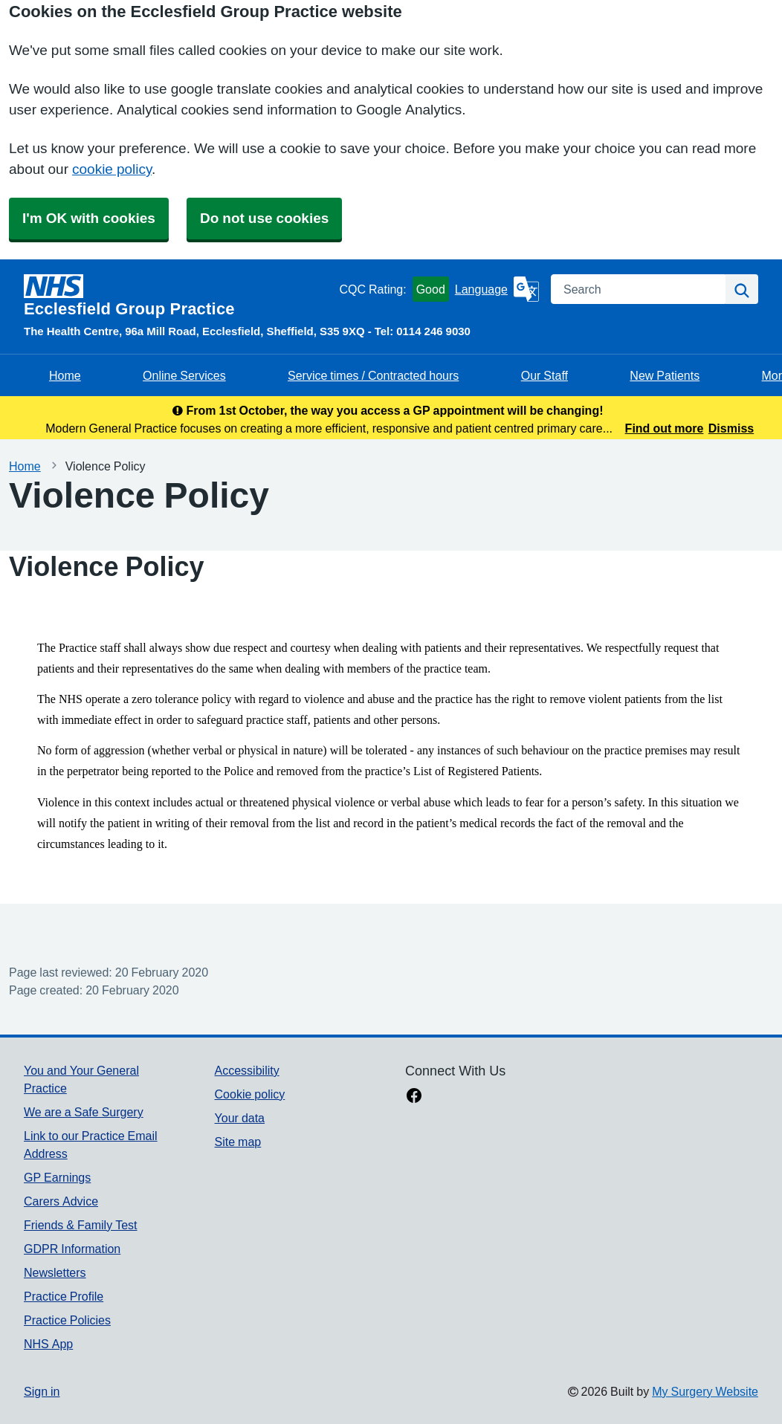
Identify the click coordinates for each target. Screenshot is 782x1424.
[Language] (497, 289)
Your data (240, 1118)
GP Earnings (57, 1177)
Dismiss (731, 428)
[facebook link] (414, 1097)
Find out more (664, 428)
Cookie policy (250, 1094)
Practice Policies (67, 1320)
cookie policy (112, 169)
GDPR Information (72, 1249)
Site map (238, 1142)
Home (65, 375)
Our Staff (544, 375)
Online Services (184, 375)
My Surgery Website (705, 1391)
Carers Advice (61, 1201)
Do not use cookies (264, 218)
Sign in (41, 1391)
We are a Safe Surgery (83, 1112)
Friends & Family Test (80, 1225)
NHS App (48, 1344)
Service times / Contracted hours (373, 375)
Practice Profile (63, 1296)
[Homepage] (178, 295)
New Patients (664, 375)
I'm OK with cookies (88, 218)
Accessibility (247, 1070)
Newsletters (55, 1272)
